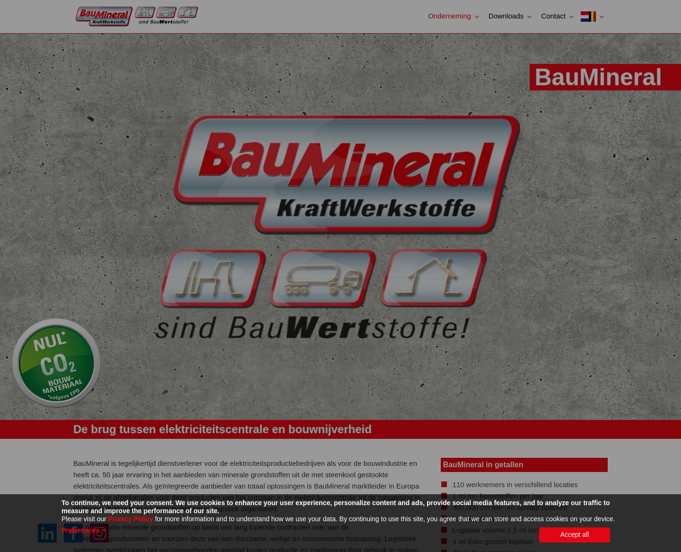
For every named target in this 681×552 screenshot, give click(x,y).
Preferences (80, 530)
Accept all (574, 534)
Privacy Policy (130, 519)
